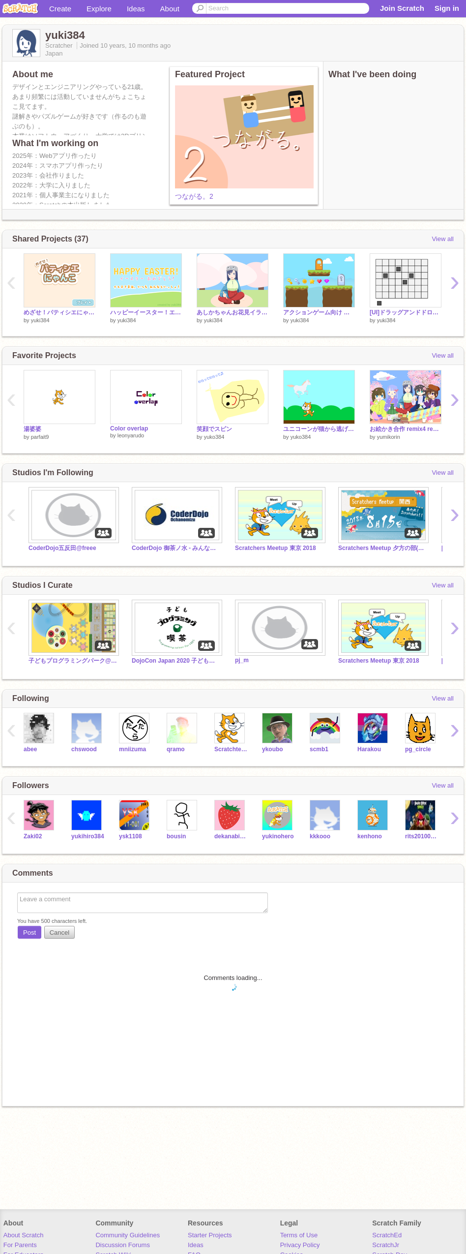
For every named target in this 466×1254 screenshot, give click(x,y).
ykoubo (272, 749)
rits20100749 (421, 836)
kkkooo (320, 836)
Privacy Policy (300, 1245)
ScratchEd (387, 1235)
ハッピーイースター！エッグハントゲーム (146, 312)
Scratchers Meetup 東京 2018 (275, 548)
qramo (176, 749)
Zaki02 (33, 836)
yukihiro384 (87, 836)
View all (443, 239)
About (169, 8)
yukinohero (278, 836)
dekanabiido (230, 836)
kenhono (369, 836)
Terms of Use (299, 1235)
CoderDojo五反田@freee (62, 548)
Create (60, 8)
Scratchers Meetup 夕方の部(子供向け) (382, 548)
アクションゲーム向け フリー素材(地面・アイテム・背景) (319, 312)
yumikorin (388, 437)
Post (29, 932)
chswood (84, 749)
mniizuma (132, 749)
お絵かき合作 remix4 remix (405, 429)
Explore (99, 8)
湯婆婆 (32, 429)
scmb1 (319, 749)
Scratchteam (230, 749)
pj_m (242, 660)
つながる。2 (194, 196)
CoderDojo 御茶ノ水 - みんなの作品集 (176, 548)
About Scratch (23, 1235)
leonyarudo (130, 435)
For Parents (20, 1245)
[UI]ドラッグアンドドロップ (405, 312)
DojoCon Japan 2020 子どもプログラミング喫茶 (176, 660)
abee (30, 749)
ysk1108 (130, 836)
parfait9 (40, 437)
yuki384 (40, 320)
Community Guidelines (127, 1235)
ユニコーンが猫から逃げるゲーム (319, 429)
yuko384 (214, 437)
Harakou (369, 749)
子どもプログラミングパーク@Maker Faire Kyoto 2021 (73, 660)
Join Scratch (402, 8)
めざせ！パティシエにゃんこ (59, 312)
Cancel (59, 932)
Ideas (136, 8)
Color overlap (129, 428)
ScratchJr (385, 1245)
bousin (176, 836)
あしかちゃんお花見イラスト (232, 312)
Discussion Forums (122, 1245)
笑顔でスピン (214, 429)
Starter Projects (210, 1235)
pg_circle (418, 749)
